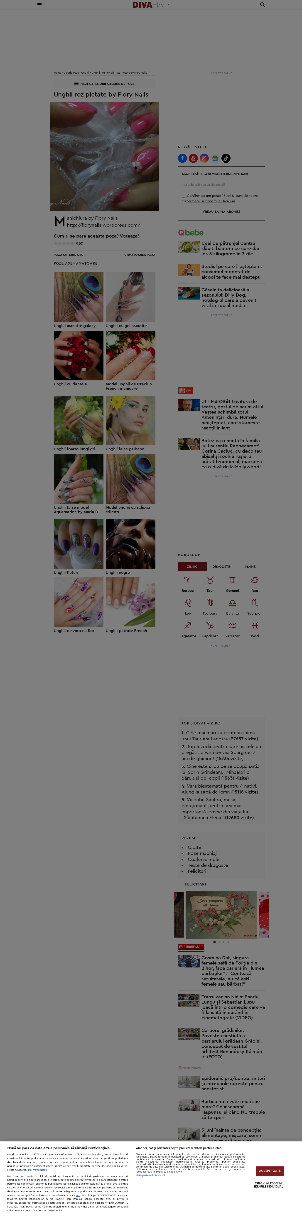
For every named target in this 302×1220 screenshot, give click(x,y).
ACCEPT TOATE (269, 1171)
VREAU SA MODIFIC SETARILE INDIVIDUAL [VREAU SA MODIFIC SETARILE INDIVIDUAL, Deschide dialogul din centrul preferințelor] (268, 1185)
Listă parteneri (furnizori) (150, 1175)
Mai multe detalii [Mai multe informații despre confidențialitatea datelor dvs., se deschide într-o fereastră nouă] (37, 1170)
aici (78, 1195)
